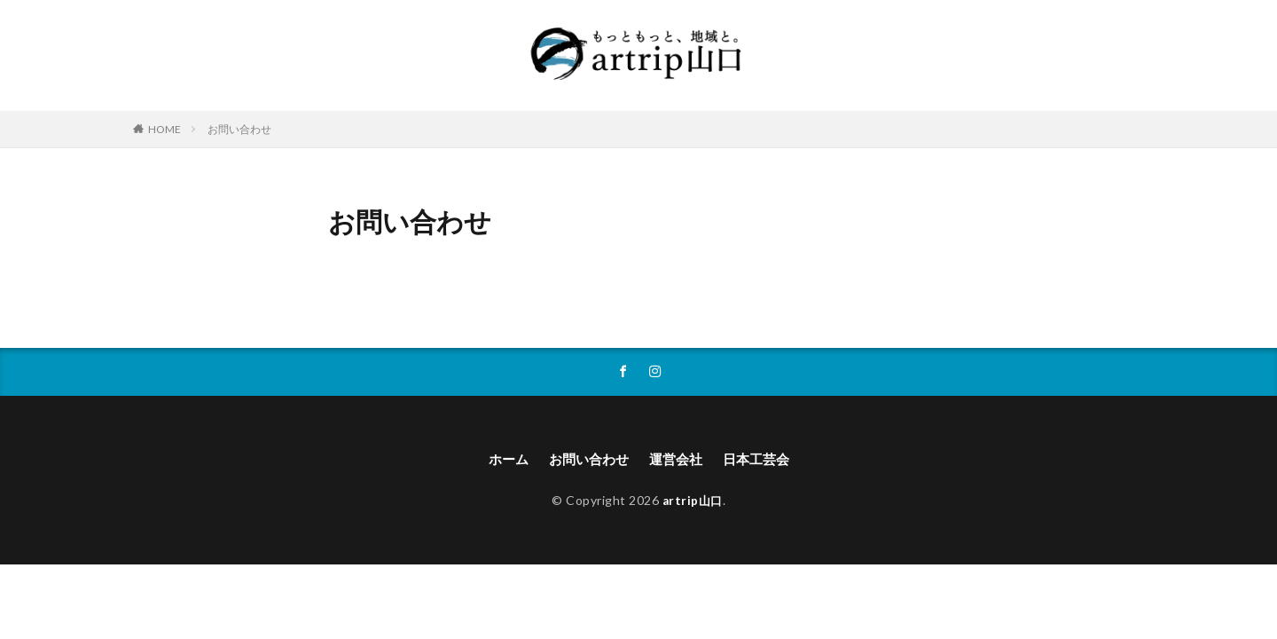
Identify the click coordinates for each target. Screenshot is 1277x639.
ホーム (502, 460)
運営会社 (677, 460)
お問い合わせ (239, 129)
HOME (164, 129)
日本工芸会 (761, 460)
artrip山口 (692, 501)
